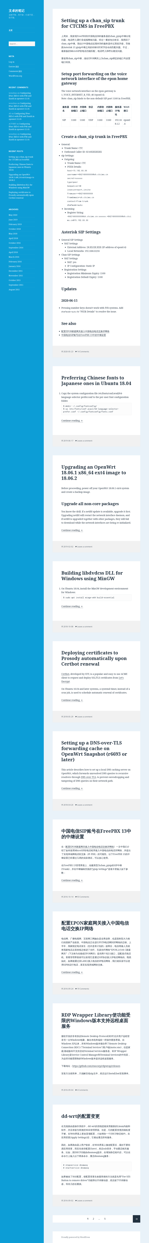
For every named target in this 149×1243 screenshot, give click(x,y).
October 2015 (15, 280)
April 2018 (13, 238)
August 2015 (14, 289)
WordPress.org (15, 76)
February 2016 (15, 261)
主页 (10, 30)
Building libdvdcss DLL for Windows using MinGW (92, 575)
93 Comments (83, 897)
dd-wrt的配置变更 (80, 1116)
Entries (14, 66)
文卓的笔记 (16, 10)
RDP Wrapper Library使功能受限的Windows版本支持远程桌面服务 (95, 1020)
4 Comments (82, 1090)
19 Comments (83, 988)
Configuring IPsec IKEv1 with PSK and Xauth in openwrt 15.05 (20, 96)
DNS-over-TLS (88, 777)
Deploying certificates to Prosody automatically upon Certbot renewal (21, 195)
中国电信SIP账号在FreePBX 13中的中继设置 (83, 335)
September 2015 (16, 285)
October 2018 (15, 229)
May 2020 (13, 215)
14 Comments (83, 351)
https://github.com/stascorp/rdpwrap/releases (96, 1066)
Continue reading (72, 420)
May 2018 (13, 233)
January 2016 (14, 266)
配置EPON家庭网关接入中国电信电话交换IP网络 (85, 331)
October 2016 (15, 243)
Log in (11, 62)
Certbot (65, 674)
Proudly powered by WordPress (75, 1237)
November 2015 (16, 275)
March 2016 (14, 257)
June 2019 (13, 219)
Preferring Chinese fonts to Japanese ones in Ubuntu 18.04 (21, 167)
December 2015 (16, 271)
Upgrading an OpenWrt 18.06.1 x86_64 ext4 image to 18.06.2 (21, 177)
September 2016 (16, 247)
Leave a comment (84, 440)
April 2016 (13, 252)
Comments (15, 71)
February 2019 (15, 224)
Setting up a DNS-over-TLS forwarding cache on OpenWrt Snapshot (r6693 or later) (94, 751)
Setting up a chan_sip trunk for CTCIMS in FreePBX (93, 23)
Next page (136, 1219)
